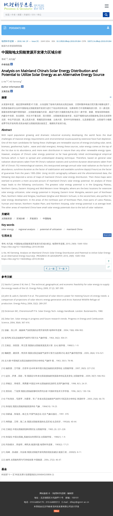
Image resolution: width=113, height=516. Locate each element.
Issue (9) (35, 41)
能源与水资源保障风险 (11, 45)
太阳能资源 (6, 218)
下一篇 (62, 268)
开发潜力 (34, 218)
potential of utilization (51, 229)
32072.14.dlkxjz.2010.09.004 (99, 41)
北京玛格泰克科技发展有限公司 (56, 506)
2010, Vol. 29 (22, 41)
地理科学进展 (7, 41)
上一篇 (50, 268)
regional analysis (27, 229)
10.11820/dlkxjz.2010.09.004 (68, 41)
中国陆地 (47, 218)
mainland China (74, 229)
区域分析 (21, 218)
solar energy (7, 229)
